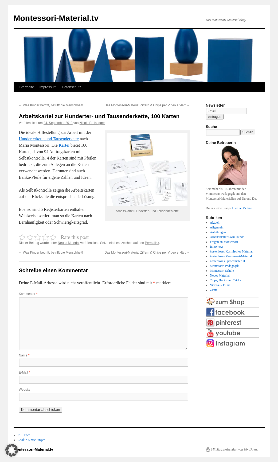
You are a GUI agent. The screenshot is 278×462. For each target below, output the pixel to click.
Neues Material (69, 243)
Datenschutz (71, 87)
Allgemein (217, 227)
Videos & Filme (220, 285)
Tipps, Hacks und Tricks (225, 280)
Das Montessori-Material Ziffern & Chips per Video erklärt (147, 105)
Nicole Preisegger (92, 123)
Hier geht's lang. (242, 208)
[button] (12, 450)
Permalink (152, 243)
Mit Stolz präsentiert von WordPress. (234, 449)
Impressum (47, 87)
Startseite (26, 87)
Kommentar (28, 294)
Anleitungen (218, 232)
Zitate (213, 290)
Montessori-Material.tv (56, 18)
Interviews (217, 247)
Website (24, 389)
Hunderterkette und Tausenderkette (49, 139)
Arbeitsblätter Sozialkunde (227, 237)
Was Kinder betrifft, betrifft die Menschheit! (51, 105)
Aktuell (215, 222)
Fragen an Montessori (224, 242)
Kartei (64, 145)
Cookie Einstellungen (31, 440)
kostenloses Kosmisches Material (231, 251)
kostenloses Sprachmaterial (227, 261)
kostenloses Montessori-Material (231, 256)
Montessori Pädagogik (224, 266)
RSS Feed (24, 435)
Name (24, 355)
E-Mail (24, 372)
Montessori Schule (222, 271)
